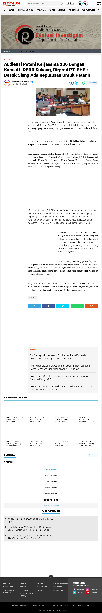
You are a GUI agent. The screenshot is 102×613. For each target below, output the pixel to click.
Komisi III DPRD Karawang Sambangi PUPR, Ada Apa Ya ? (30, 520)
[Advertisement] (14, 128)
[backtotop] (51, 577)
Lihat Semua (51, 469)
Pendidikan (74, 10)
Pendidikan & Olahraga (8, 591)
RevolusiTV (58, 590)
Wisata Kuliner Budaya (26, 595)
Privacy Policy (25, 605)
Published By (78, 605)
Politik (52, 10)
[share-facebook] (71, 83)
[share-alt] (34, 306)
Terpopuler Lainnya (51, 506)
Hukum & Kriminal (26, 10)
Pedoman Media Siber (42, 605)
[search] (45, 3)
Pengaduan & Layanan (62, 605)
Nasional (62, 10)
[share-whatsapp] (83, 83)
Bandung (6, 583)
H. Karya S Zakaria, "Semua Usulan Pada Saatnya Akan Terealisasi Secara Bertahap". (31, 536)
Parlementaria (88, 10)
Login (88, 605)
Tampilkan (93, 455)
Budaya (23, 583)
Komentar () (92, 83)
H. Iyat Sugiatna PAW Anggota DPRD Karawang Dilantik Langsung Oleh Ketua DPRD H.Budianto (30, 528)
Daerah (12, 10)
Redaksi (15, 605)
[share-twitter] (77, 83)
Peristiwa (41, 10)
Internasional (9, 587)
